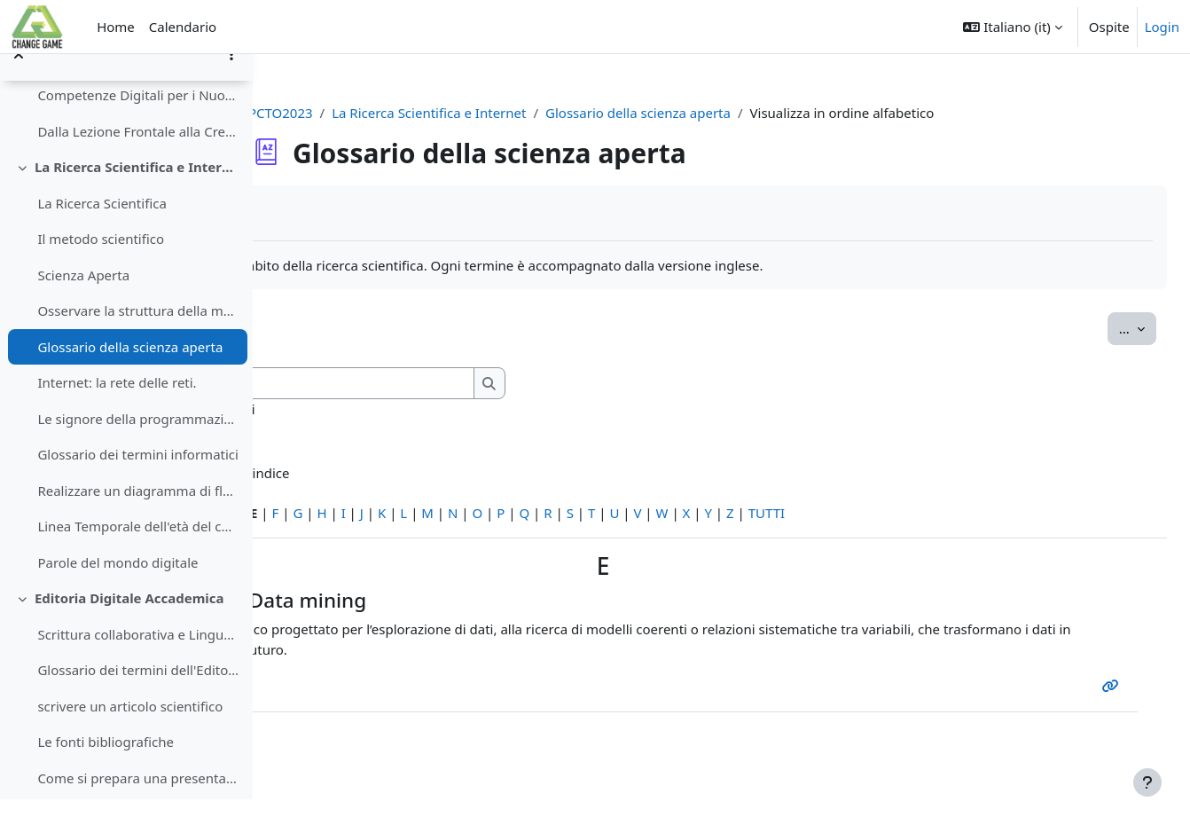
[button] (1012, 26)
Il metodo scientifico (100, 264)
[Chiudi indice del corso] (18, 80)
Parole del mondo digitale (117, 587)
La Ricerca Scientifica (101, 228)
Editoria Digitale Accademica (129, 623)
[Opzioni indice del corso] (231, 80)
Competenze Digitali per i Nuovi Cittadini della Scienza (138, 121)
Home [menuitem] (116, 26)
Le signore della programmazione (138, 443)
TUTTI (1014, 513)
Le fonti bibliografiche (105, 767)
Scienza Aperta (83, 300)
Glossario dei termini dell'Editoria (138, 695)
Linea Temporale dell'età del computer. (138, 552)
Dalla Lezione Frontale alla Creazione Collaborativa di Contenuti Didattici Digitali (138, 156)
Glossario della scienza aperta (130, 372)
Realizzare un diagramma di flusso (138, 515)
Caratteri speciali (339, 513)
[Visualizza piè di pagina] (1147, 782)
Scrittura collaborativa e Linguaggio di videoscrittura (138, 659)
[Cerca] (510, 383)
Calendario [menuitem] (182, 26)
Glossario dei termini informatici (138, 480)
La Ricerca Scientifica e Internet (137, 192)
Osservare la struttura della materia (138, 336)
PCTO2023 (385, 113)
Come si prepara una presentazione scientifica (138, 803)
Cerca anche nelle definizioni (414, 409)
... (1097, 327)
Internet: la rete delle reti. (116, 408)
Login (1162, 26)
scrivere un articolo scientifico (130, 731)
